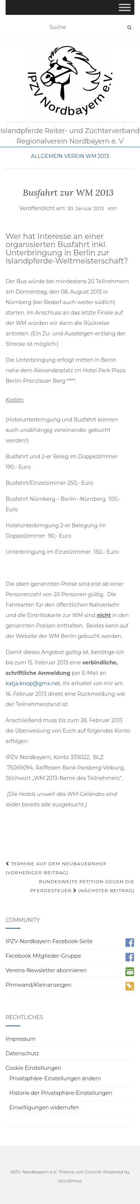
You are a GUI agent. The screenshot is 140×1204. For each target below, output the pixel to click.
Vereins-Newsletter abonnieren (46, 970)
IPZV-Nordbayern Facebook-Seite (49, 941)
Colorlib (93, 1172)
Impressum (20, 1039)
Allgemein (47, 156)
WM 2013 (97, 156)
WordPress (70, 1181)
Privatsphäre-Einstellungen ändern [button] (55, 1078)
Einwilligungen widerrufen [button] (44, 1107)
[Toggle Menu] (125, 7)
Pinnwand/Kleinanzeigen (38, 985)
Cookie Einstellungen (33, 1068)
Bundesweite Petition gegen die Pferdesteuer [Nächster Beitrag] (82, 886)
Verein (74, 156)
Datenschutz (22, 1053)
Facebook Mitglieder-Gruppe (43, 955)
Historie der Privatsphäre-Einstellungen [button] (60, 1093)
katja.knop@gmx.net (33, 683)
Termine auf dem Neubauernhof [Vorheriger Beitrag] (56, 868)
